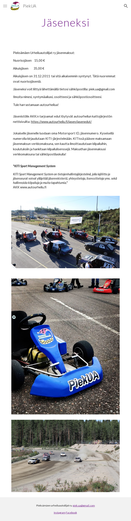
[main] (65, 22)
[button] (5, 6)
